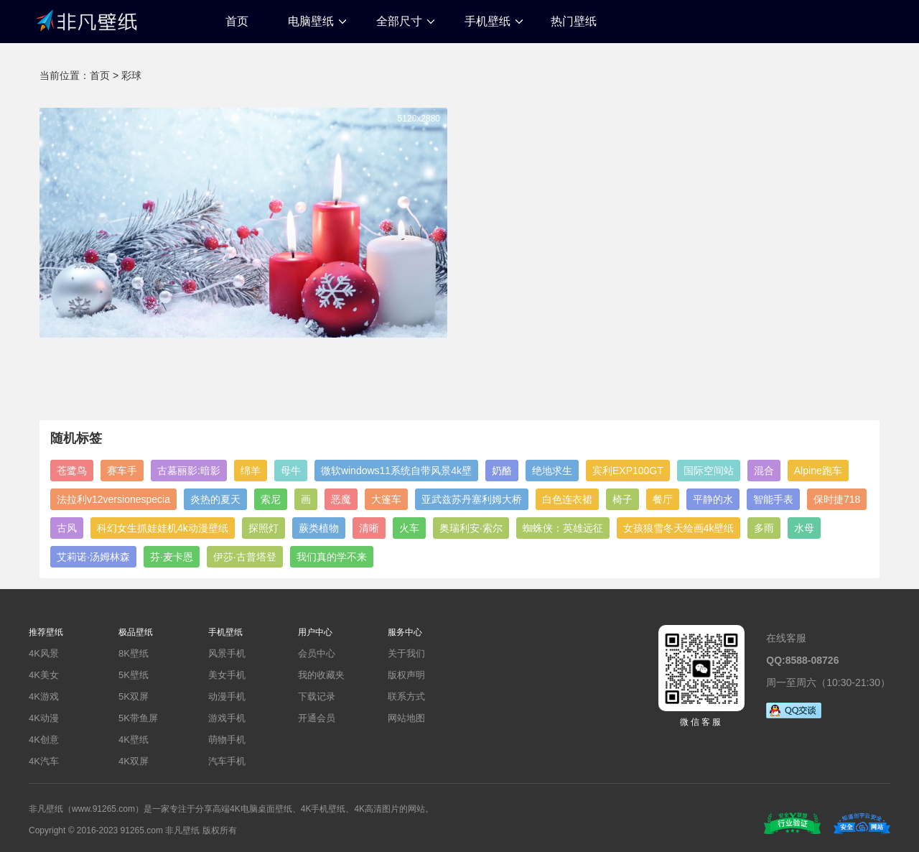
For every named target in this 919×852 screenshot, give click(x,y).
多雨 (764, 528)
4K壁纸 (133, 739)
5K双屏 (133, 696)
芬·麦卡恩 (171, 556)
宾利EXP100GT (627, 470)
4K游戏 (44, 696)
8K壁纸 (133, 653)
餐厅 (663, 499)
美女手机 (227, 675)
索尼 (271, 499)
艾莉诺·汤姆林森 (93, 556)
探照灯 (263, 528)
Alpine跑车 (818, 470)
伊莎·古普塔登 (244, 556)
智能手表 (773, 499)
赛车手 (122, 470)
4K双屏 (133, 761)
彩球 (131, 75)
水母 (804, 528)
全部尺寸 (399, 21)
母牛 (291, 470)
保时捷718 (836, 499)
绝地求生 (552, 470)
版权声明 (406, 675)
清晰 (369, 528)
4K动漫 (44, 718)
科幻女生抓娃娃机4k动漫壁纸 (162, 528)
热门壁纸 (574, 21)
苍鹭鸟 (72, 470)
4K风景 (44, 653)
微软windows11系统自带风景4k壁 (396, 470)
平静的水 (713, 499)
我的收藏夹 (321, 675)
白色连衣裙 (567, 499)
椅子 (622, 499)
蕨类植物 (319, 528)
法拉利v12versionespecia (113, 499)
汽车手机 (227, 761)
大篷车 (386, 499)
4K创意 (44, 739)
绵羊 (251, 470)
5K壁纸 (133, 675)
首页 (236, 21)
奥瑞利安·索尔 (471, 528)
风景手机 (227, 653)
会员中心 (316, 653)
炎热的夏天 (215, 499)
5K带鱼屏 (138, 718)
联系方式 (406, 696)
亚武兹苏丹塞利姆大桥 (471, 499)
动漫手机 (227, 696)
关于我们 (406, 653)
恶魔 (341, 499)
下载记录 (316, 696)
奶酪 (502, 470)
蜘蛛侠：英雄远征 (563, 528)
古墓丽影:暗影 (188, 470)
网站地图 (406, 718)
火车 (409, 528)
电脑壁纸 (311, 21)
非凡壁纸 (86, 19)
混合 (764, 470)
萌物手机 (227, 739)
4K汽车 (44, 761)
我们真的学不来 (332, 556)
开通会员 (316, 718)
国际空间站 (709, 470)
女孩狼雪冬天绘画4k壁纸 (678, 528)
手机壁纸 (487, 21)
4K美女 (44, 675)
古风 (67, 528)
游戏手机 (227, 718)
